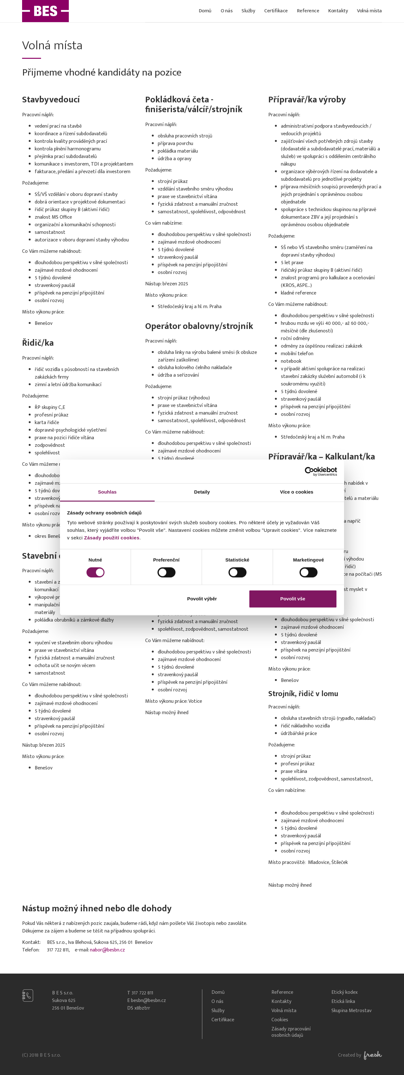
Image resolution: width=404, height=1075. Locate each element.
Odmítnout (111, 598)
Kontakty (338, 11)
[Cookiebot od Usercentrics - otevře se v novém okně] (309, 471)
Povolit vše (292, 598)
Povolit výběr (202, 598)
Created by (360, 1055)
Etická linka (343, 1002)
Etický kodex (344, 992)
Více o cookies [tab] (296, 492)
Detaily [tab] (202, 492)
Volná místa (369, 11)
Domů (205, 11)
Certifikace (276, 11)
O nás (227, 11)
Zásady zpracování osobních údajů (291, 1032)
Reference (308, 11)
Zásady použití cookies (112, 537)
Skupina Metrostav (351, 1011)
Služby (248, 11)
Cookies (279, 1020)
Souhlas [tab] (107, 492)
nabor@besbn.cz (107, 950)
